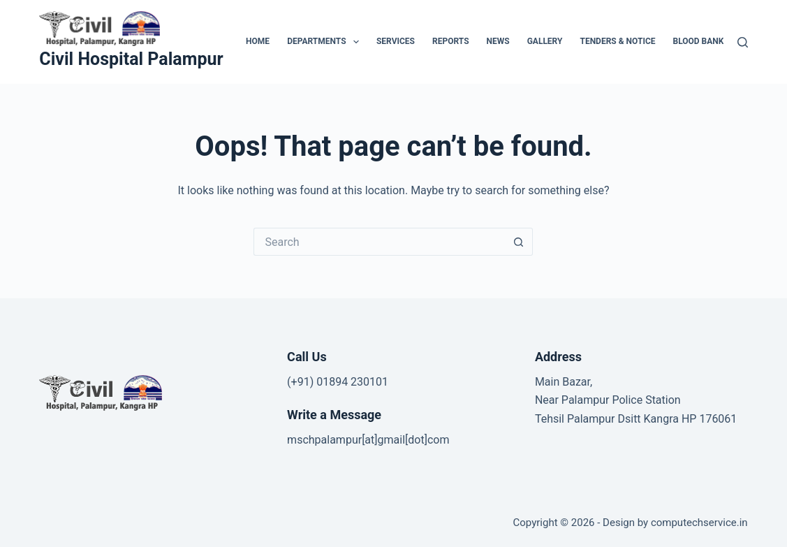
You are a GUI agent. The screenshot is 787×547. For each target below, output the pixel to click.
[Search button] (519, 242)
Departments (326, 42)
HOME (258, 41)
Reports (450, 41)
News (498, 41)
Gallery (545, 41)
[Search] (742, 42)
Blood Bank (698, 41)
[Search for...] (379, 242)
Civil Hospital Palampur (131, 59)
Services (395, 41)
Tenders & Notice (617, 41)
